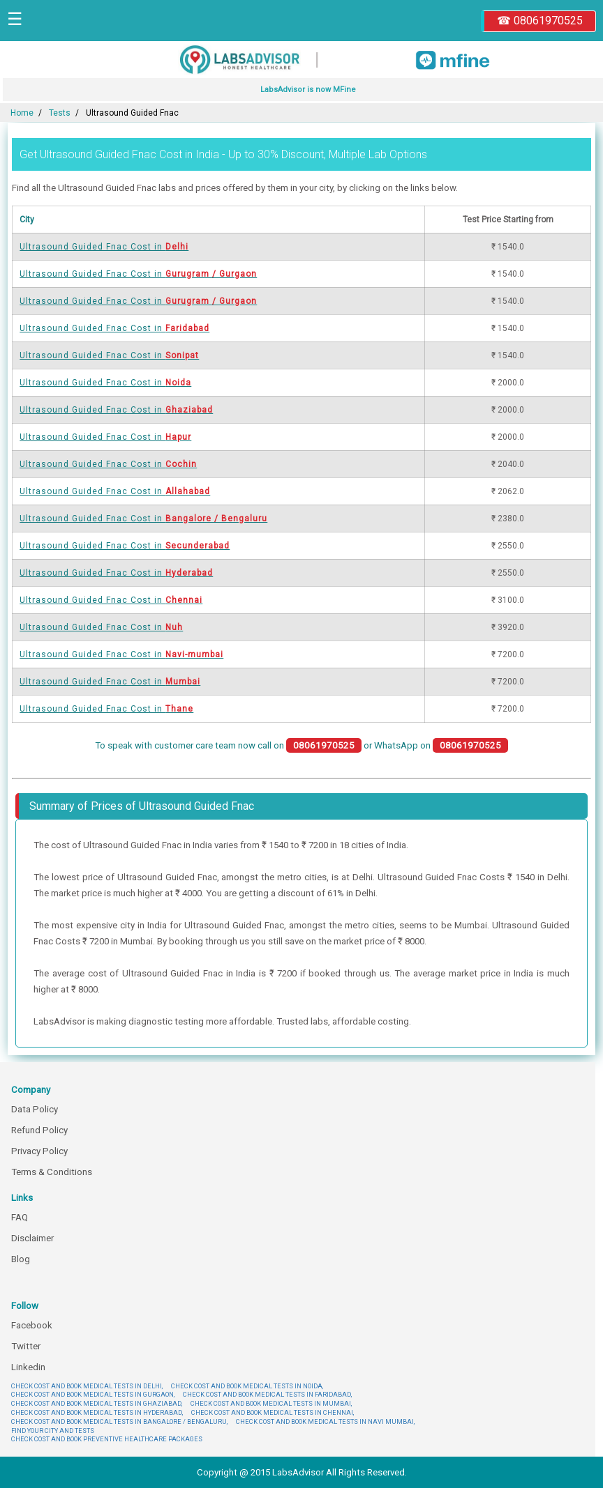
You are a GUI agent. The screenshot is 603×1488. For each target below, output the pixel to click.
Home (22, 113)
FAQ (19, 1217)
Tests (59, 113)
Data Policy (34, 1109)
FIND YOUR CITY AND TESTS (52, 1430)
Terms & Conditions (51, 1172)
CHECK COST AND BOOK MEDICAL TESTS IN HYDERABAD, (97, 1412)
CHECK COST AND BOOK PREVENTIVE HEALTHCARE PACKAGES (106, 1439)
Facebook (31, 1325)
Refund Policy (39, 1130)
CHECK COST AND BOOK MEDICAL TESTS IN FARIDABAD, (267, 1394)
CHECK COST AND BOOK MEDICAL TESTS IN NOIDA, (247, 1386)
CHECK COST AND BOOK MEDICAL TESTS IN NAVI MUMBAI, (325, 1421)
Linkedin (28, 1367)
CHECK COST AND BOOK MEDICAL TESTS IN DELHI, (87, 1386)
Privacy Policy (39, 1151)
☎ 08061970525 (540, 20)
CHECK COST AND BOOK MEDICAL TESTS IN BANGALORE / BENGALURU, (119, 1421)
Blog (20, 1259)
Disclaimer (32, 1238)
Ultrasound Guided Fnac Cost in (104, 247)
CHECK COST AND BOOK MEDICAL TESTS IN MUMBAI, (271, 1403)
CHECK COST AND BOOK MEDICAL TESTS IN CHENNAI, (272, 1412)
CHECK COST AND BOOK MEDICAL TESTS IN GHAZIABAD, (96, 1403)
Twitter (25, 1346)
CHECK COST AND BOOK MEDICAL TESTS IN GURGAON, (92, 1394)
